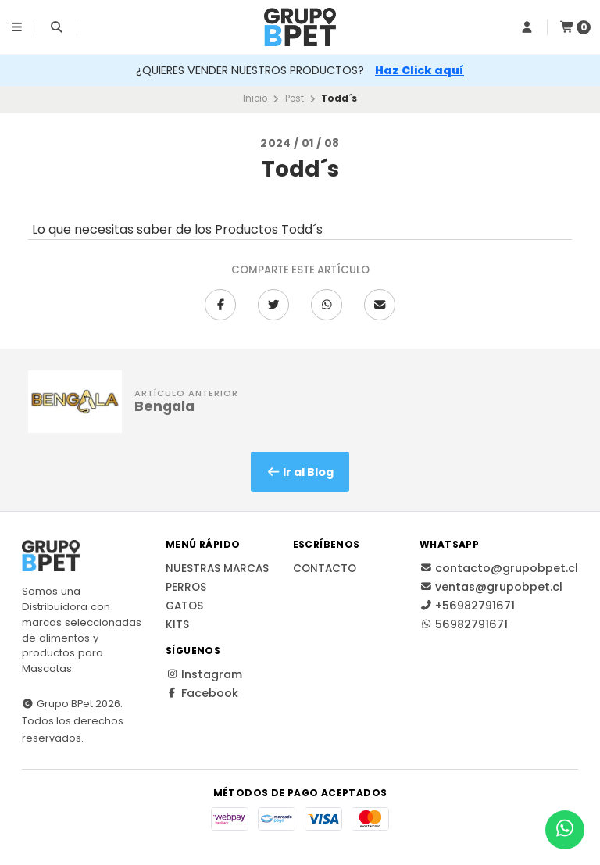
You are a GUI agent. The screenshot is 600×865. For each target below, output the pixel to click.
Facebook (202, 693)
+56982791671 (467, 605)
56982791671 (464, 624)
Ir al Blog (300, 472)
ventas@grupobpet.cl (491, 586)
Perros (186, 587)
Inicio (255, 98)
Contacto (324, 568)
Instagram (204, 674)
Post (294, 98)
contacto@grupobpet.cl (499, 568)
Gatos (184, 606)
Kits (177, 625)
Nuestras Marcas (217, 568)
